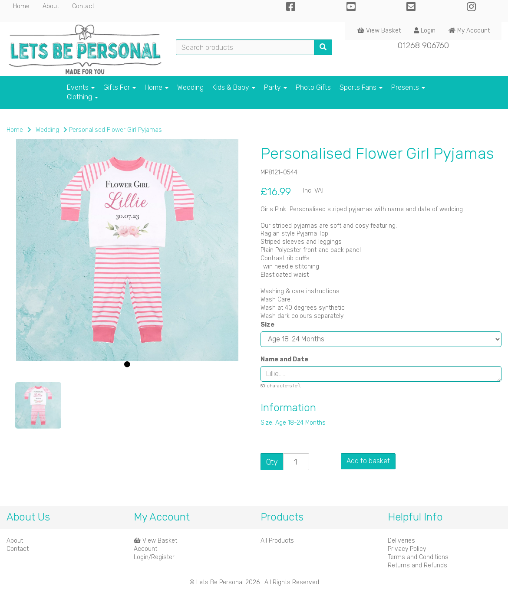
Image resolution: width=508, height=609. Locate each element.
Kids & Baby (233, 87)
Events (81, 87)
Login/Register (154, 557)
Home (21, 6)
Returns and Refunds (417, 565)
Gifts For (119, 87)
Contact (83, 6)
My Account (469, 30)
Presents (408, 87)
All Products (277, 540)
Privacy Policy (407, 549)
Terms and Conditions (418, 557)
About (51, 6)
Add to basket (368, 461)
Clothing (82, 97)
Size (267, 324)
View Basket (379, 30)
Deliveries (401, 540)
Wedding (190, 87)
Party (275, 87)
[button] (29, 314)
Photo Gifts (313, 87)
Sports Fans (361, 87)
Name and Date (284, 359)
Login (424, 30)
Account (145, 549)
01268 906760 (423, 45)
